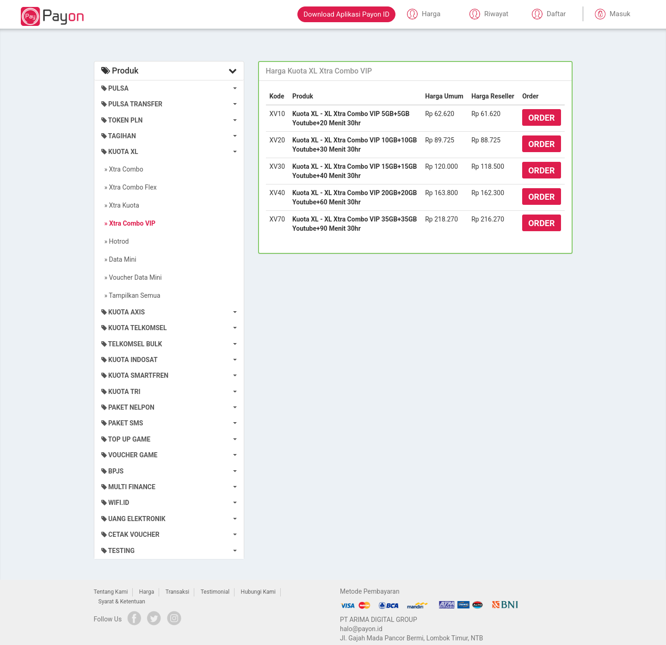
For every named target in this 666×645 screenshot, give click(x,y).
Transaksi (178, 592)
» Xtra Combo (122, 169)
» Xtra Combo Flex (129, 187)
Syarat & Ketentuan (122, 601)
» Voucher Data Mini (131, 277)
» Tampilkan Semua (130, 295)
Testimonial (215, 592)
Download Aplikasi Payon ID (346, 14)
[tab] (415, 71)
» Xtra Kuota (120, 205)
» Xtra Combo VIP (128, 223)
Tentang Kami (111, 592)
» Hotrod (115, 241)
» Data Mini (118, 259)
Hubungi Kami (258, 592)
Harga (146, 592)
